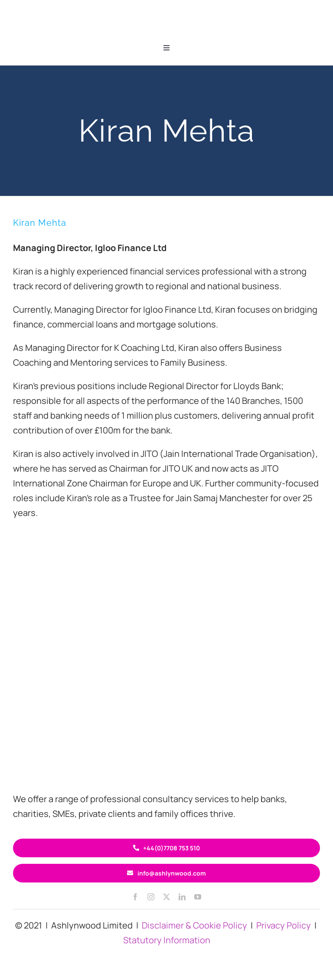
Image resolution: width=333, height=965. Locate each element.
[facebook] (135, 896)
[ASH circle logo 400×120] (166, 735)
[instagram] (150, 896)
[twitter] (166, 896)
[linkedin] (182, 896)
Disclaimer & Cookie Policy (194, 925)
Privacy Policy (283, 925)
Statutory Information (166, 940)
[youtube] (197, 896)
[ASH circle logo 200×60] (166, 8)
